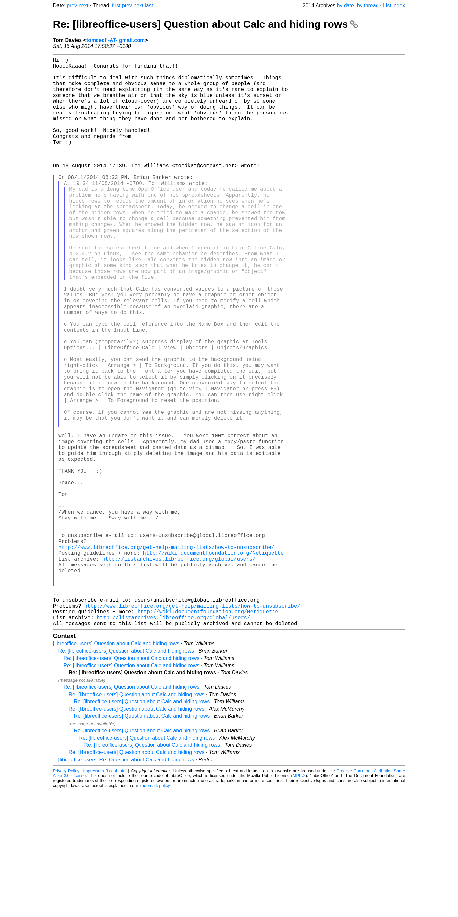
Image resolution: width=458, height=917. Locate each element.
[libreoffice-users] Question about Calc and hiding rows (116, 770)
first (116, 5)
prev (72, 5)
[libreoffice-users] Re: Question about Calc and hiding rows (126, 886)
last (149, 5)
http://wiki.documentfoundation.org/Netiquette (213, 663)
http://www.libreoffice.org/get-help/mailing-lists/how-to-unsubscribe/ (166, 656)
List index (394, 5)
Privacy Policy (66, 897)
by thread (368, 5)
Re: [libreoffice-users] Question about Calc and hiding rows (205, 24)
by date (345, 5)
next (83, 5)
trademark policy (154, 911)
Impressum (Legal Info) (104, 897)
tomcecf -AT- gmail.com (115, 40)
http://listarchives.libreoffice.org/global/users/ (179, 670)
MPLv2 (299, 902)
